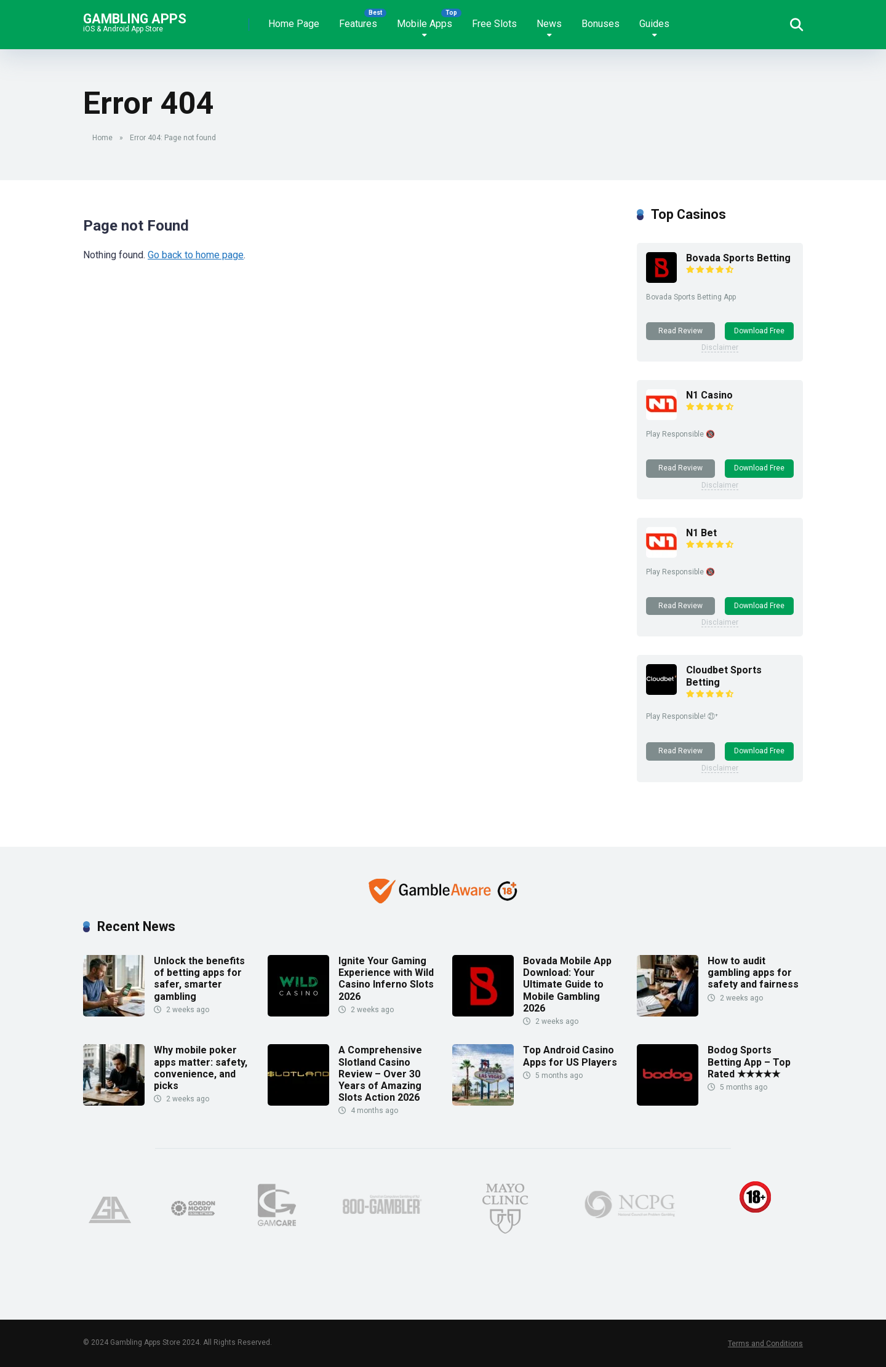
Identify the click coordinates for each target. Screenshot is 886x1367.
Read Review (680, 331)
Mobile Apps (424, 24)
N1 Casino (709, 395)
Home (102, 137)
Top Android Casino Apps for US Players (570, 1056)
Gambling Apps (134, 18)
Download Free (759, 331)
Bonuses (600, 24)
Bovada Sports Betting (738, 258)
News (549, 24)
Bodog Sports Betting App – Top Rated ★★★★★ (749, 1061)
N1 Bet (701, 533)
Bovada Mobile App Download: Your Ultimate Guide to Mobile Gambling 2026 (567, 984)
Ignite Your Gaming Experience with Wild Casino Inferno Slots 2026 (386, 978)
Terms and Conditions (765, 1343)
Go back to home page (196, 255)
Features (358, 24)
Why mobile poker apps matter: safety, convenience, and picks (200, 1068)
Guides (654, 24)
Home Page (293, 24)
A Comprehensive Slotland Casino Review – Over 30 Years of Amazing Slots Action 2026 (380, 1073)
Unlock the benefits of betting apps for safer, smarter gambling (199, 978)
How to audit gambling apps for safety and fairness (753, 972)
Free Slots (494, 24)
